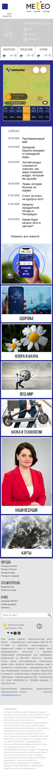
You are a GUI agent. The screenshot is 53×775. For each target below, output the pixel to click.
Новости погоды (8, 592)
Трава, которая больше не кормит (32, 189)
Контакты (5, 610)
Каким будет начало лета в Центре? (31, 225)
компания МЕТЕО (9, 603)
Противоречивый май (33, 142)
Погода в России (9, 571)
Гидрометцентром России (13, 694)
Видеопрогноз (7, 589)
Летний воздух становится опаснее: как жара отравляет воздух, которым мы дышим (33, 172)
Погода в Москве (9, 568)
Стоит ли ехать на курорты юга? (33, 200)
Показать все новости (25, 238)
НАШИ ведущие (8, 606)
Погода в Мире (8, 575)
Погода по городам (10, 578)
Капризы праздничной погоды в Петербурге (30, 211)
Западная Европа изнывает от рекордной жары (33, 154)
